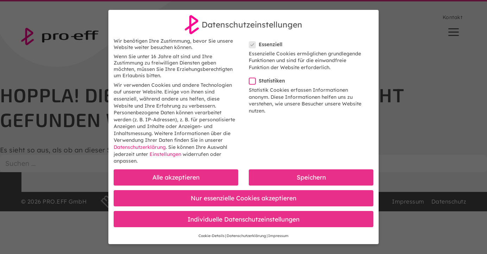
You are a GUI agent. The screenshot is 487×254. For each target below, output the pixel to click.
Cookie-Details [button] (211, 235)
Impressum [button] (278, 235)
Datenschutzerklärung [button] (246, 235)
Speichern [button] (311, 177)
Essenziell (268, 44)
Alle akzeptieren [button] (176, 177)
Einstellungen (165, 154)
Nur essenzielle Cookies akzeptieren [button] (243, 198)
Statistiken (269, 81)
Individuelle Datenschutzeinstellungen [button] (243, 219)
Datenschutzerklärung (140, 147)
